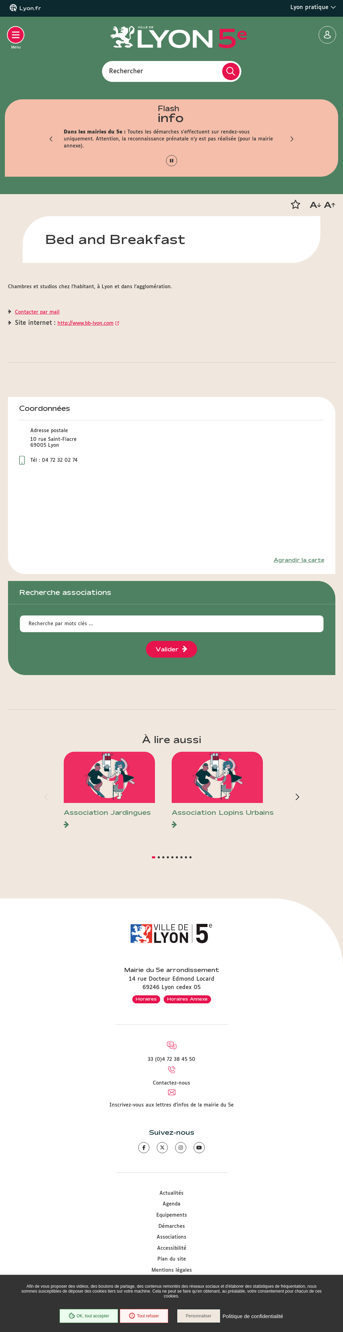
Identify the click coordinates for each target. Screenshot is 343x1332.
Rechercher (126, 71)
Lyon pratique (313, 7)
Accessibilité (171, 1248)
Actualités (171, 1193)
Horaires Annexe (187, 998)
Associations (171, 1237)
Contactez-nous (171, 1083)
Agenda (171, 1204)
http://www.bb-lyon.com (85, 323)
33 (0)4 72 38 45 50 (171, 1059)
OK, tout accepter (89, 1316)
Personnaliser (198, 1316)
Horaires (146, 998)
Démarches (171, 1226)
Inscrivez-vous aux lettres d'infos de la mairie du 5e (171, 1105)
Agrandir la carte (299, 560)
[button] (51, 139)
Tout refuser (144, 1316)
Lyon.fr (30, 8)
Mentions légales (171, 1270)
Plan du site (171, 1259)
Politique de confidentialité (253, 1316)
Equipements (171, 1215)
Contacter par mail (37, 312)
